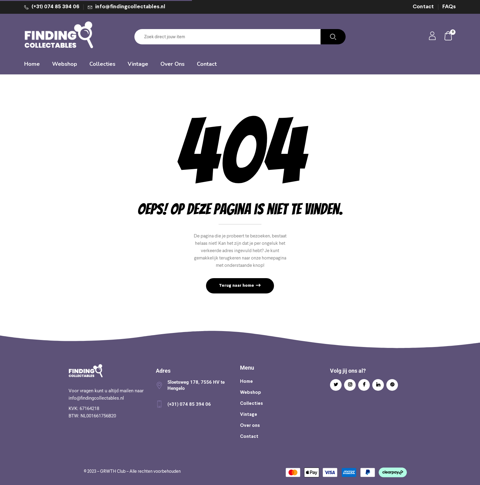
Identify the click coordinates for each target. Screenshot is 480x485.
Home (246, 381)
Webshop (250, 392)
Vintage (248, 414)
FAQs (449, 6)
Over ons (250, 425)
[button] (448, 37)
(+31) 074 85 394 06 (55, 6)
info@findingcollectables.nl (130, 6)
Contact (423, 6)
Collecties (251, 403)
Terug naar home (237, 286)
